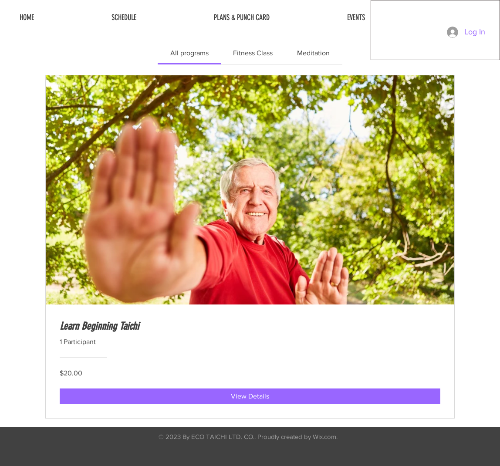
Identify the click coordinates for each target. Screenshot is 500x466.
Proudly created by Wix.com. (297, 436)
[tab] (189, 53)
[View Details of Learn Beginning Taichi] (250, 396)
